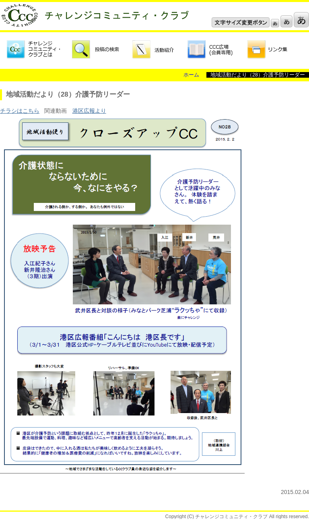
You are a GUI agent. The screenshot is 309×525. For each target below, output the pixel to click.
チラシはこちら (19, 110)
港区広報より (89, 110)
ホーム (191, 75)
